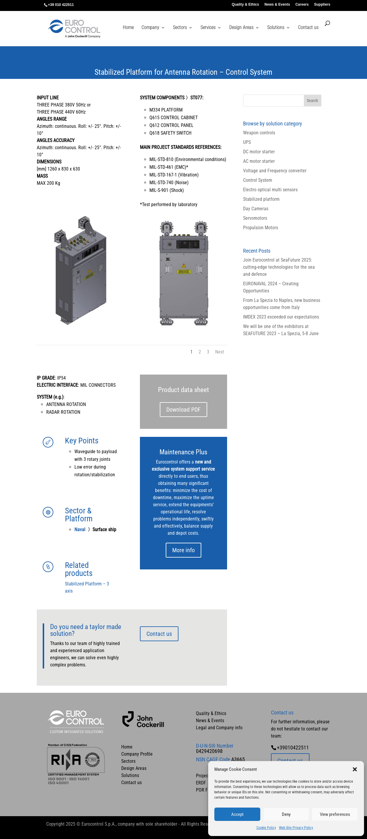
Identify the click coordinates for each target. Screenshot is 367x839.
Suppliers (322, 5)
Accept (237, 814)
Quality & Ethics (245, 5)
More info (183, 550)
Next (219, 352)
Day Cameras (255, 208)
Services (208, 28)
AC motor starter (259, 161)
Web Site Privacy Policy (296, 828)
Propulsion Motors (260, 227)
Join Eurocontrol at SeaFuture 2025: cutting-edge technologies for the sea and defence (279, 267)
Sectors (180, 28)
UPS (247, 142)
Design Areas (241, 28)
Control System (257, 180)
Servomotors (255, 218)
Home (128, 28)
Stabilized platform (261, 199)
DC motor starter (259, 152)
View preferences (335, 814)
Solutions (275, 28)
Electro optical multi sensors (270, 189)
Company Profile (137, 754)
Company (150, 28)
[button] (355, 769)
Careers (302, 5)
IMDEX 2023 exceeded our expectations (281, 317)
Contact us (308, 28)
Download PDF (183, 409)
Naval (80, 529)
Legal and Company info (219, 727)
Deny (286, 814)
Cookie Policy (266, 828)
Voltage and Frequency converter (275, 170)
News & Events (277, 5)
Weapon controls (259, 133)
